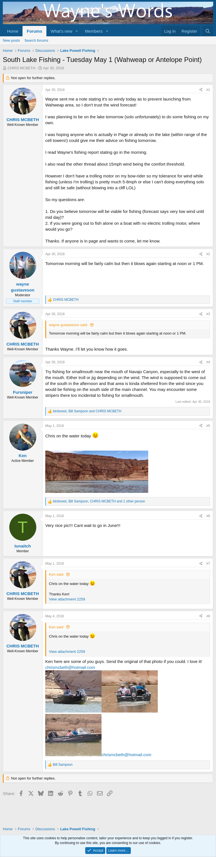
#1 (208, 90)
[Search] (207, 31)
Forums (34, 31)
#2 (208, 254)
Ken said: (56, 574)
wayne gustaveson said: (68, 325)
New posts (11, 40)
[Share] (200, 90)
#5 (208, 426)
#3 (208, 314)
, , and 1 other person (99, 501)
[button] (77, 31)
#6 (208, 516)
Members (94, 31)
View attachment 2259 (67, 599)
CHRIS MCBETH (21, 68)
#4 (208, 362)
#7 (208, 564)
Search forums (36, 40)
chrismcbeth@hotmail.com (70, 667)
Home (12, 31)
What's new (61, 31)
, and (87, 411)
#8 (208, 616)
